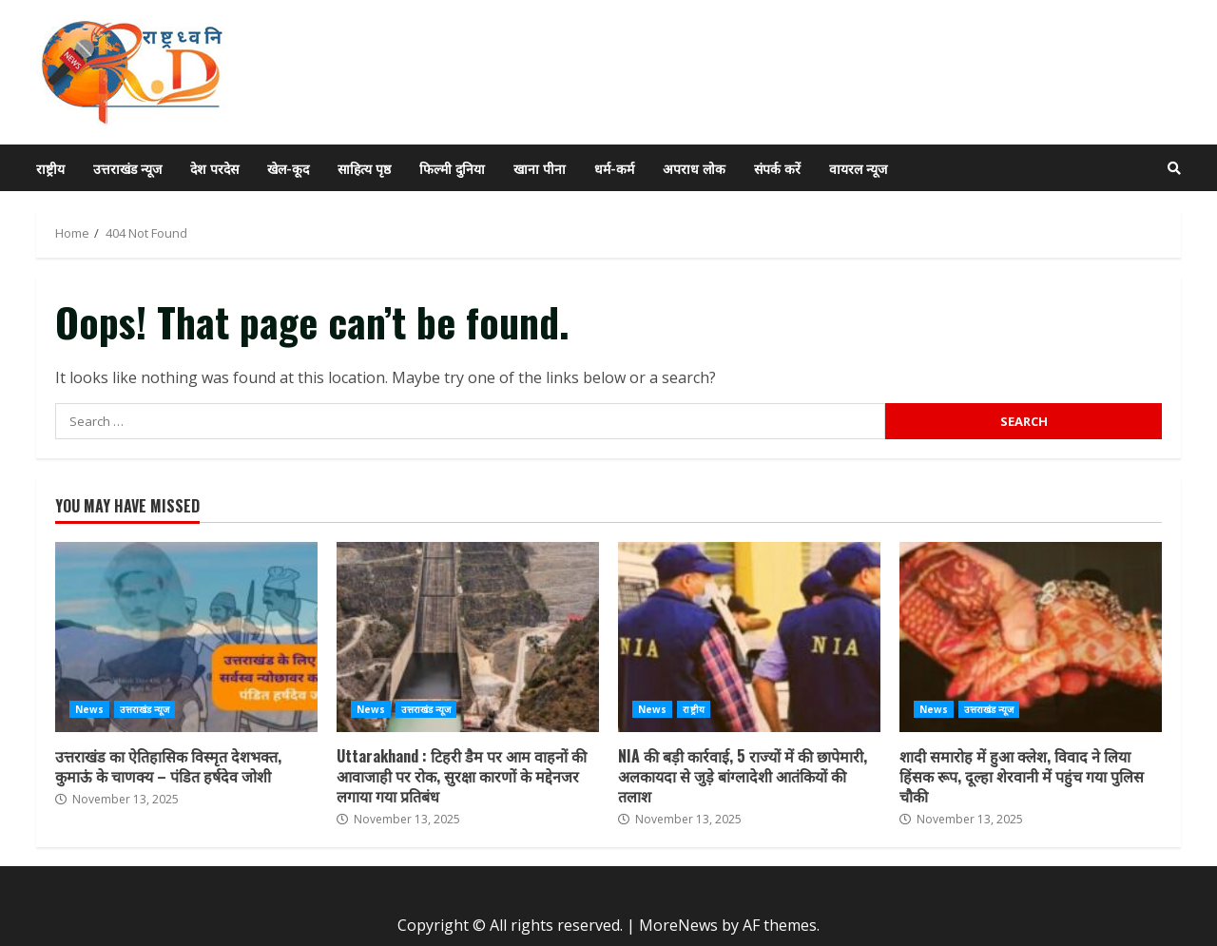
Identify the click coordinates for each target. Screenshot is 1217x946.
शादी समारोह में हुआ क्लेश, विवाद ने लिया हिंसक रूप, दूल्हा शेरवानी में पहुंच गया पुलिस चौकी (1030, 637)
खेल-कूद (288, 168)
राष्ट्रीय (50, 168)
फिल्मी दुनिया (452, 168)
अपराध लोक (694, 168)
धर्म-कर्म (614, 168)
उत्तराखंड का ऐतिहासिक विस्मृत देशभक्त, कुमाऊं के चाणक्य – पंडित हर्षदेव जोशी (186, 637)
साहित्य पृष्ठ (364, 168)
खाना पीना (539, 168)
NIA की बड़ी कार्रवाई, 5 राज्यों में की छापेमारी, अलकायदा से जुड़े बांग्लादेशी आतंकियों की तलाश (749, 637)
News (89, 709)
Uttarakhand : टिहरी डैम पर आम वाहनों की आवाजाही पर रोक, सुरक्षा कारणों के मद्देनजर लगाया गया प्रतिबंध (468, 637)
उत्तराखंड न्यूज (127, 168)
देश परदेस (214, 168)
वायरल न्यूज (858, 168)
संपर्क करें (777, 168)
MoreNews (678, 925)
